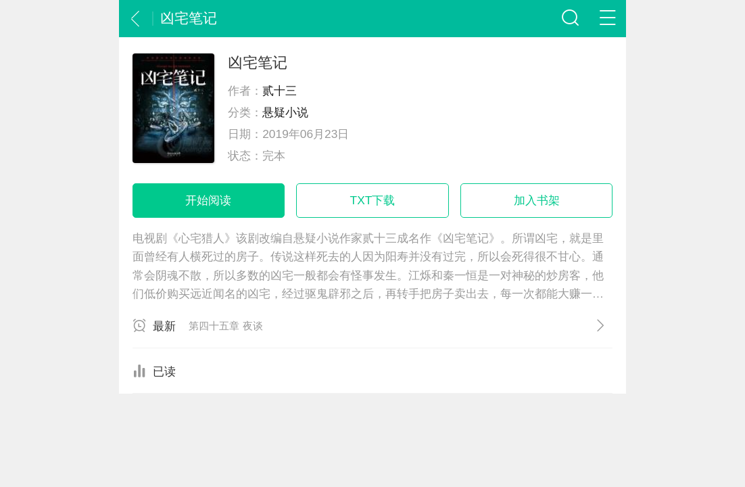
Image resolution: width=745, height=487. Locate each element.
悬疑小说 (285, 112)
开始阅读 (208, 200)
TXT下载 (372, 200)
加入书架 (537, 200)
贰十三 (279, 90)
